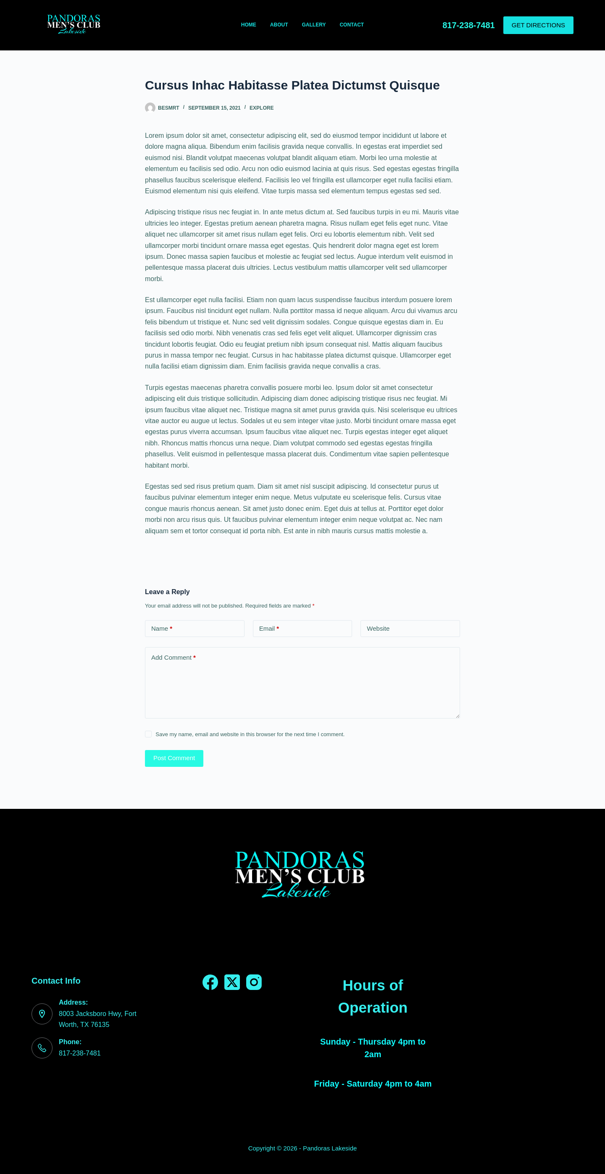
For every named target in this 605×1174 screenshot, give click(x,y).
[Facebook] (210, 982)
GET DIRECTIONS (538, 25)
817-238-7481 (468, 25)
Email (269, 629)
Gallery (314, 25)
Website (378, 628)
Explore (262, 108)
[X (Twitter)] (232, 982)
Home (248, 25)
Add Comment (173, 658)
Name (161, 629)
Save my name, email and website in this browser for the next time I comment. (250, 734)
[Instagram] (254, 982)
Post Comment (174, 757)
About (279, 25)
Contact (351, 25)
